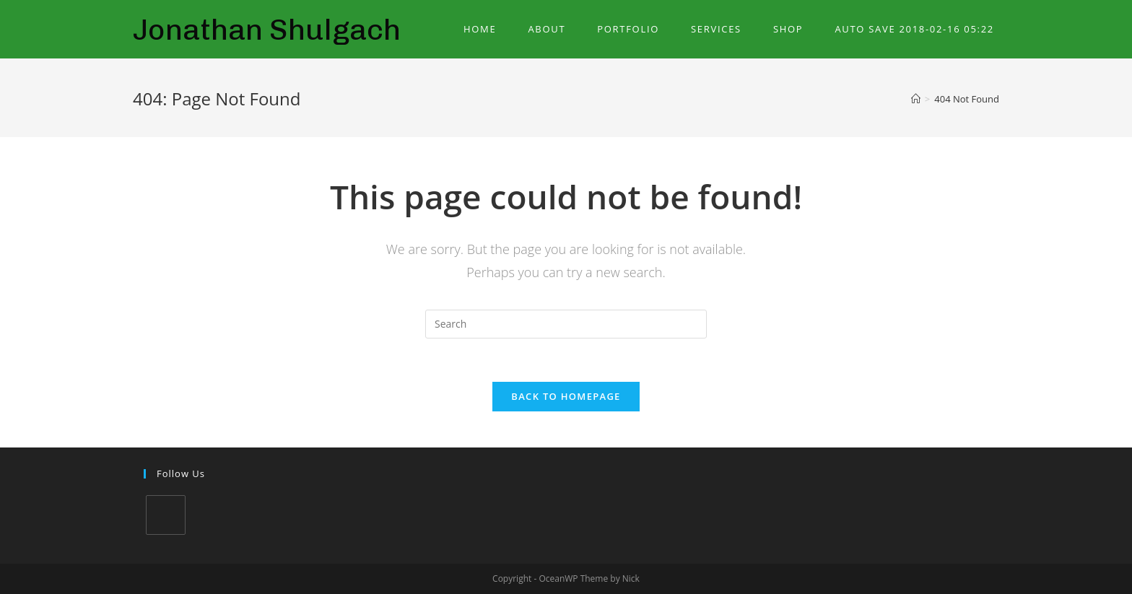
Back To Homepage (565, 396)
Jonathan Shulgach (267, 29)
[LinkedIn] (166, 515)
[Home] (915, 98)
